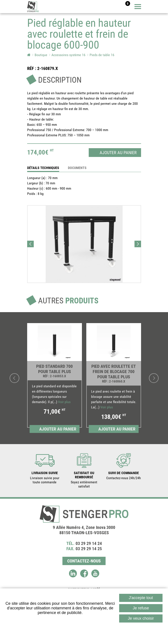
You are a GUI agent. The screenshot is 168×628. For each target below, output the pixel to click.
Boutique (41, 55)
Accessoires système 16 (68, 55)
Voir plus (64, 402)
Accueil (28, 54)
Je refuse (141, 608)
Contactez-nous (84, 561)
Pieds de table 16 (102, 55)
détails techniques (43, 168)
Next (137, 244)
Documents (77, 168)
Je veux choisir (141, 618)
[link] (54, 378)
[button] (84, 244)
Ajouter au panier (118, 152)
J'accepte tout (141, 598)
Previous (30, 244)
